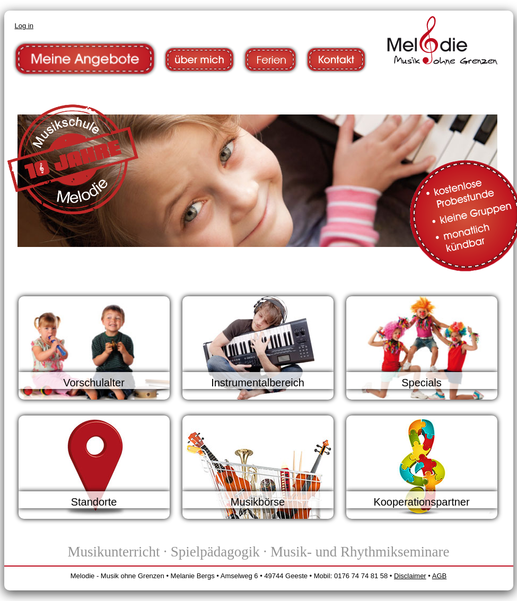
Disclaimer (410, 576)
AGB (439, 576)
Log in (24, 26)
